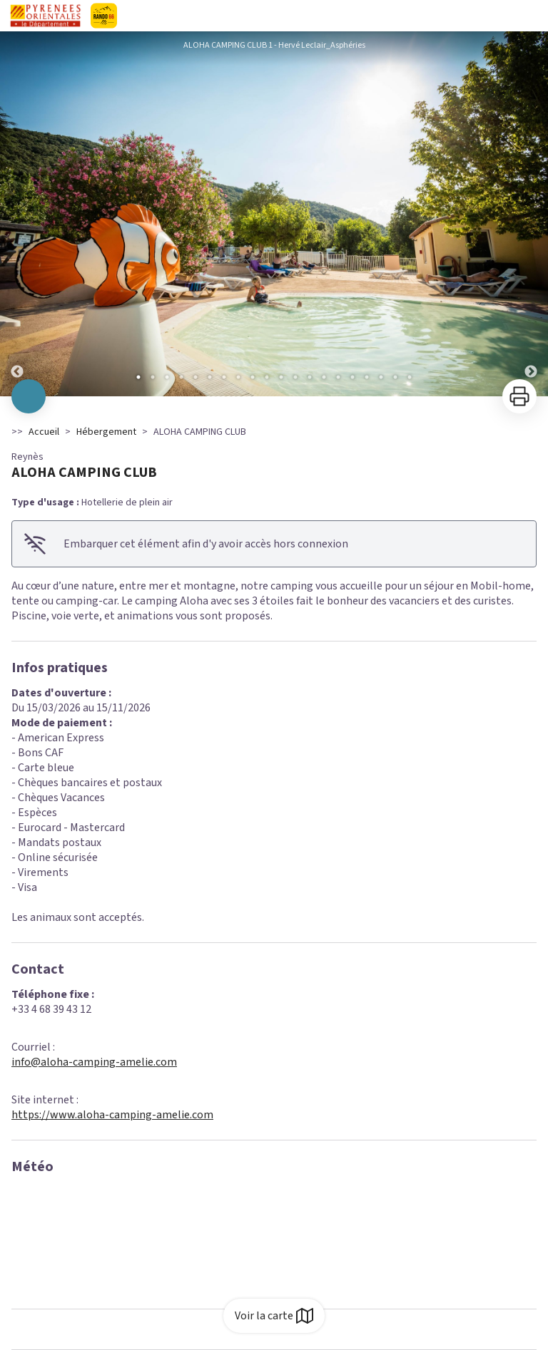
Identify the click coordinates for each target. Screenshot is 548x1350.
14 (324, 377)
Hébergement (106, 432)
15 (338, 377)
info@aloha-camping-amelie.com (94, 1062)
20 (409, 377)
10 (267, 377)
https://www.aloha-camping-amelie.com (112, 1115)
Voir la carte (274, 1315)
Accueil (44, 432)
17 (367, 377)
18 (381, 377)
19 (395, 377)
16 (352, 377)
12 (295, 377)
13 (310, 377)
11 (281, 377)
